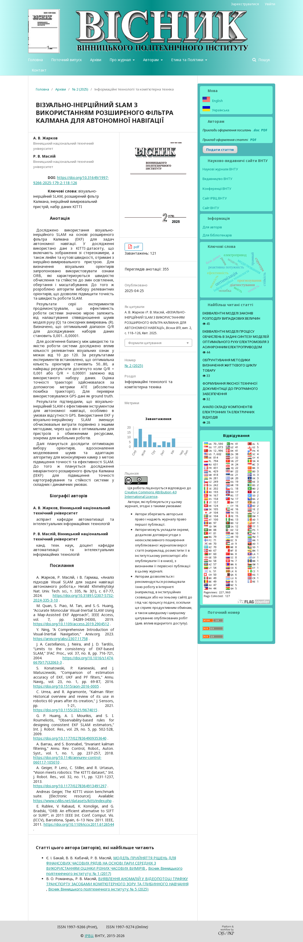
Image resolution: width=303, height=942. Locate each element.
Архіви (95, 59)
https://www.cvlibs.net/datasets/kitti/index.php (72, 800)
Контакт (39, 70)
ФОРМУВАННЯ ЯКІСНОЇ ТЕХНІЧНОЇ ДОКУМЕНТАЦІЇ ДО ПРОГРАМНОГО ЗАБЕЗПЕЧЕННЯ (230, 388)
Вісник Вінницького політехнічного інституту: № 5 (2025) (98, 889)
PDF (264, 130)
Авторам (151, 59)
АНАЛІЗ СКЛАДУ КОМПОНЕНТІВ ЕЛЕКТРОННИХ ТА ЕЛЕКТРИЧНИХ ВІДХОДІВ (228, 412)
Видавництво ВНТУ (217, 179)
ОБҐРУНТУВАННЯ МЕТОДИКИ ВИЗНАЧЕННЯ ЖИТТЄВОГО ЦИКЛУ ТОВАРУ (230, 365)
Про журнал (121, 59)
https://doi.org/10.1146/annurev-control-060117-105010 (67, 760)
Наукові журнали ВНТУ (220, 169)
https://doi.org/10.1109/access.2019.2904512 (71, 623)
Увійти (270, 4)
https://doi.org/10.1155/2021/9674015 (65, 709)
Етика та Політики (187, 59)
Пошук (263, 59)
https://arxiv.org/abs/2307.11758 (60, 638)
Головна (35, 59)
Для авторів (212, 227)
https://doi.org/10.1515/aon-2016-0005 (66, 686)
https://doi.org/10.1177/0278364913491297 (69, 785)
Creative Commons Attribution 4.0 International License (151, 494)
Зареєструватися (245, 4)
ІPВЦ (89, 935)
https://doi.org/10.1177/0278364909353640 (69, 738)
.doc (256, 130)
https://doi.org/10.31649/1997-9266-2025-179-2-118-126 (71, 180)
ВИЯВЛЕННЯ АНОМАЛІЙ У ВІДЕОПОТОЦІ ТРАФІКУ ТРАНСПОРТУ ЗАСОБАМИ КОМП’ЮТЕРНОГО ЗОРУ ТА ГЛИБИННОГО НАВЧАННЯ (117, 881)
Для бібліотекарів (217, 235)
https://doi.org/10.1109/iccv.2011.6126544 (79, 824)
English (217, 101)
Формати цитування (144, 342)
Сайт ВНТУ (211, 208)
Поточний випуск (66, 59)
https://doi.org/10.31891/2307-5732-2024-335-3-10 (73, 598)
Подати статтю (220, 149)
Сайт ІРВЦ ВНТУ (215, 198)
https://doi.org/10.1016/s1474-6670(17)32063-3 (73, 660)
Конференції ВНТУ (217, 188)
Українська (220, 110)
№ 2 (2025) (80, 89)
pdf (136, 246)
